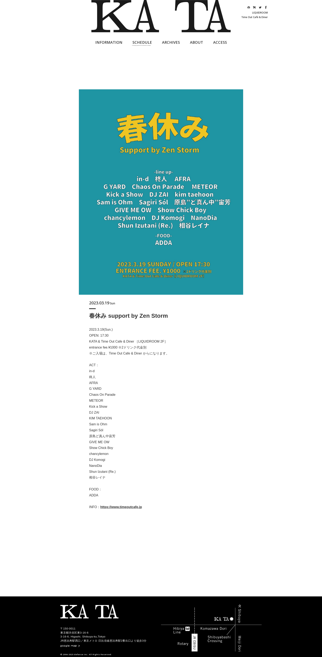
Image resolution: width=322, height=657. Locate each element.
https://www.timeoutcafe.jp (121, 507)
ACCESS (220, 42)
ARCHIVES (171, 42)
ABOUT (196, 42)
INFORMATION (108, 42)
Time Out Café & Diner (254, 17)
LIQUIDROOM (260, 12)
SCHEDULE (142, 42)
